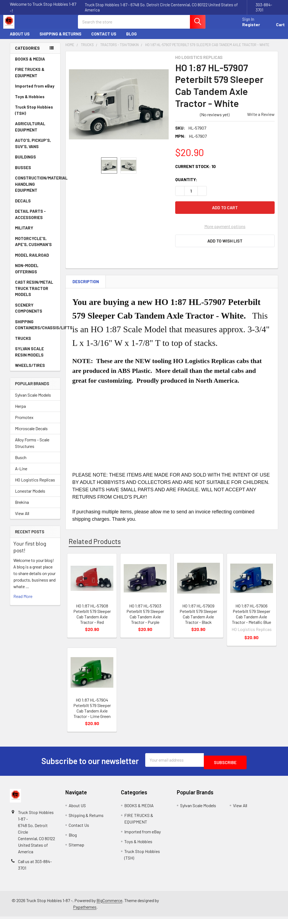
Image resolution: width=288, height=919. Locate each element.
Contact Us (103, 38)
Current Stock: (195, 171)
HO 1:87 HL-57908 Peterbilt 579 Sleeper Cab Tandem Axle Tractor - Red (92, 619)
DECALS (23, 205)
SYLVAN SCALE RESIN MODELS (35, 356)
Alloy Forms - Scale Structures (32, 448)
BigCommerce (109, 902)
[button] (225, 246)
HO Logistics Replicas (35, 484)
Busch (20, 462)
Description (85, 286)
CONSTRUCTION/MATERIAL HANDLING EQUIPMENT (37, 188)
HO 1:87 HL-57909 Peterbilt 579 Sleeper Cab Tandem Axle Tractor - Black (198, 619)
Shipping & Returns (60, 38)
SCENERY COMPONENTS (28, 313)
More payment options (224, 231)
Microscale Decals (31, 433)
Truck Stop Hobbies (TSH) (34, 115)
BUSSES (23, 172)
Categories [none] (27, 52)
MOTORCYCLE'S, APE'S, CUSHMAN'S (33, 246)
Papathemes (84, 909)
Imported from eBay (34, 90)
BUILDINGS (25, 161)
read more (22, 601)
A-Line (21, 473)
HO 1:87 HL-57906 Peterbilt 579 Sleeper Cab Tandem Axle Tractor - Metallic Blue (251, 619)
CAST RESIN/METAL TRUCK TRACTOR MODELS (34, 293)
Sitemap (76, 847)
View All (22, 518)
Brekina (22, 507)
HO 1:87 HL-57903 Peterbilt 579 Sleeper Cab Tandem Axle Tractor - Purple (145, 619)
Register (244, 27)
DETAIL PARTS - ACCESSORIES (30, 219)
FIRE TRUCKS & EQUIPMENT (29, 77)
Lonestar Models (30, 495)
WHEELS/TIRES (35, 370)
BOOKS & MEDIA (30, 63)
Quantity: (186, 184)
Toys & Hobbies (35, 101)
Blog (131, 38)
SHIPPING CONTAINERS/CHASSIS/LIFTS (37, 329)
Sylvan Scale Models (33, 399)
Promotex (24, 422)
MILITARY (24, 232)
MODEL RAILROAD (35, 260)
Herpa (20, 411)
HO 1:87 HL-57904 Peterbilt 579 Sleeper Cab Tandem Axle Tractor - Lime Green (92, 713)
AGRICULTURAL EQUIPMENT (35, 131)
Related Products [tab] (95, 546)
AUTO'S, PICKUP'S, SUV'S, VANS (35, 148)
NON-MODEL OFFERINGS (26, 273)
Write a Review (261, 119)
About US (20, 38)
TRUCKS (35, 343)
